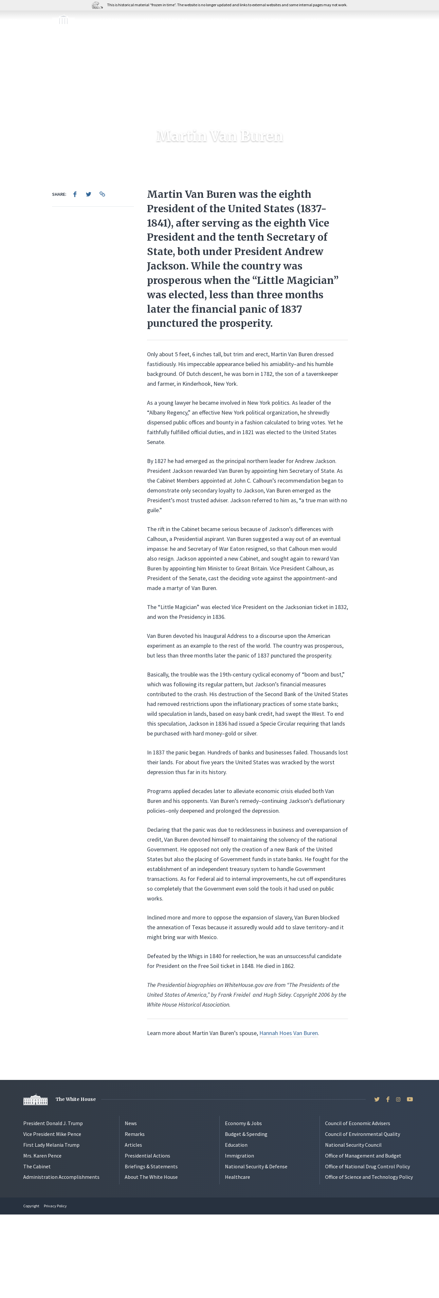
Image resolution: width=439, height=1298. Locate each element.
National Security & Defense (256, 1249)
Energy (313, 20)
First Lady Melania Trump (51, 1228)
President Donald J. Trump (53, 1206)
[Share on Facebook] (75, 278)
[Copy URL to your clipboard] (102, 278)
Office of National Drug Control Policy (367, 1249)
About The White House (151, 1260)
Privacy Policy (55, 1289)
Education (236, 1228)
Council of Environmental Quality (362, 1217)
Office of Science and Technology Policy (369, 1260)
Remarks (135, 1217)
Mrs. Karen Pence (42, 1239)
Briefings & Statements (151, 1249)
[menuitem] (75, 278)
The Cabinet (37, 1249)
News (131, 1206)
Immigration (267, 20)
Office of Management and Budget (363, 1239)
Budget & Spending (246, 1217)
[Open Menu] (12, 22)
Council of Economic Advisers (357, 1206)
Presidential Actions (147, 1239)
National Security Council (353, 1228)
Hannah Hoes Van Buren (288, 1116)
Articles (133, 1228)
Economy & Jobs (243, 1206)
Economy (110, 20)
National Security (165, 20)
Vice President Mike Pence (52, 1217)
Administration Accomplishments (61, 1260)
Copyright (31, 1289)
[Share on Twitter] (88, 278)
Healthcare (237, 1260)
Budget (220, 20)
